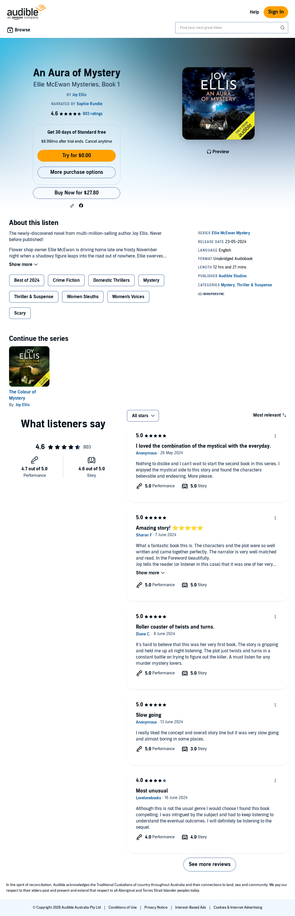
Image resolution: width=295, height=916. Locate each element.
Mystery (151, 280)
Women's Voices (128, 297)
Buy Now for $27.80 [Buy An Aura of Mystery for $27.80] (77, 193)
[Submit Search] (283, 27)
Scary (20, 313)
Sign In (276, 12)
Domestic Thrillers (111, 280)
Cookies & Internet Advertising (238, 907)
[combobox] (231, 27)
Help (254, 12)
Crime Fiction (66, 280)
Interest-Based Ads (191, 907)
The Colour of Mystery (22, 395)
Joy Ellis (23, 404)
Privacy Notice (156, 907)
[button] (72, 205)
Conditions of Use (123, 907)
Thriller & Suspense (33, 297)
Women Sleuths (83, 297)
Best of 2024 (26, 280)
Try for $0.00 (76, 156)
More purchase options (76, 172)
